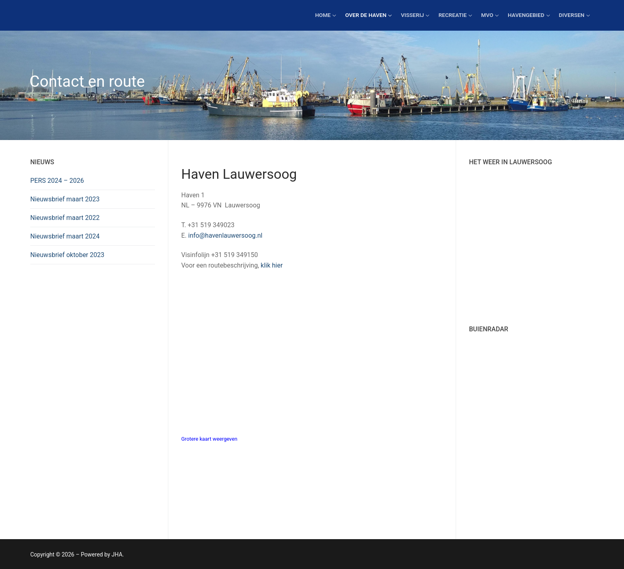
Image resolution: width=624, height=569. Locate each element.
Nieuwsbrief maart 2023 (65, 199)
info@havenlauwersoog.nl (225, 235)
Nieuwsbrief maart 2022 (65, 218)
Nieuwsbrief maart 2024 (65, 236)
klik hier (272, 265)
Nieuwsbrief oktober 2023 (67, 255)
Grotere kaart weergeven (209, 439)
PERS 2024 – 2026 (57, 180)
